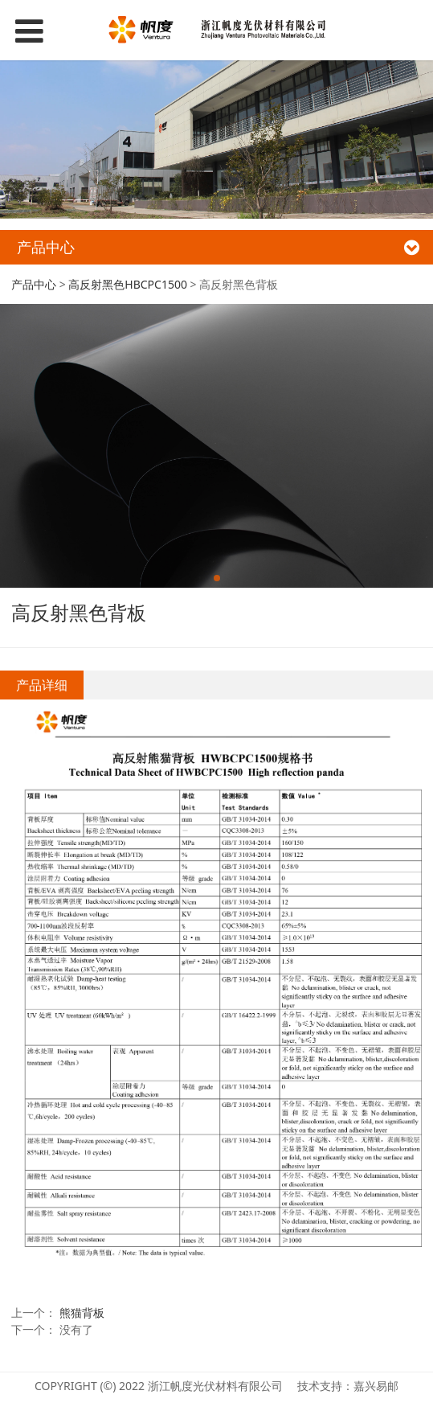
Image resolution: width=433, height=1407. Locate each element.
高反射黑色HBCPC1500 (127, 284)
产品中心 (33, 284)
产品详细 (41, 685)
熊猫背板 (81, 1312)
